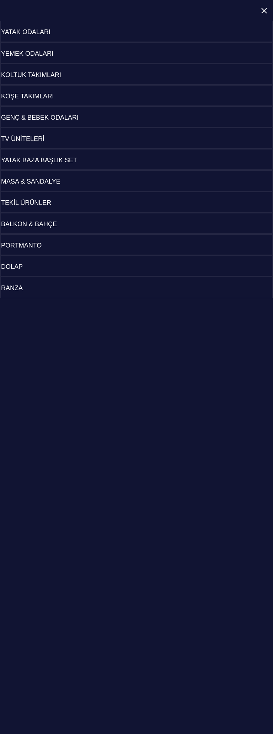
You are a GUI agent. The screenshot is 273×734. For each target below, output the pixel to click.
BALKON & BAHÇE (29, 224)
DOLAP (12, 266)
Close (264, 11)
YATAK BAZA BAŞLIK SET (39, 160)
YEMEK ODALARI (27, 53)
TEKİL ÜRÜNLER (26, 202)
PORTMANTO (21, 245)
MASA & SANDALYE (30, 181)
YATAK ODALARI (25, 32)
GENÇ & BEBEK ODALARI (40, 117)
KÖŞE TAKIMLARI (27, 96)
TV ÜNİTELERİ (22, 138)
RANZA (12, 288)
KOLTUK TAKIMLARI (31, 74)
